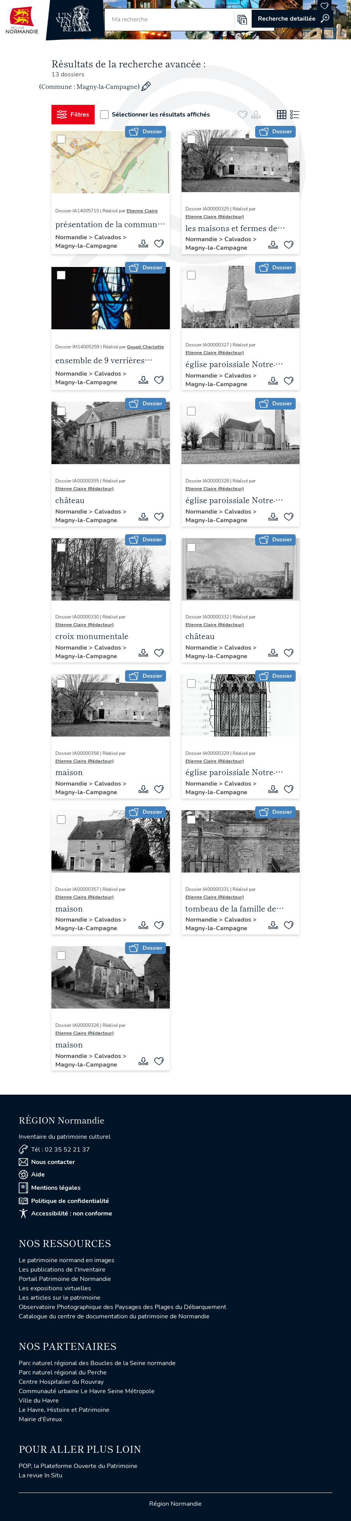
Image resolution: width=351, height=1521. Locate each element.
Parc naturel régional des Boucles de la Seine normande (97, 1363)
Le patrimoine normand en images (67, 1260)
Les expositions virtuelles (55, 1288)
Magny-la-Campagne (86, 246)
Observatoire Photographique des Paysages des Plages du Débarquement (122, 1307)
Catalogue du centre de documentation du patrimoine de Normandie (114, 1316)
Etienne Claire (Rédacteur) (214, 217)
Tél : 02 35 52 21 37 (54, 1149)
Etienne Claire (142, 211)
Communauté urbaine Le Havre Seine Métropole (87, 1391)
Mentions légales (50, 1187)
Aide (32, 1174)
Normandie (72, 237)
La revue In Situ (40, 1475)
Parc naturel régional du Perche (63, 1372)
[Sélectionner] (61, 139)
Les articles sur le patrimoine (60, 1297)
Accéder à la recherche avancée (292, 19)
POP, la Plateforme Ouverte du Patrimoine (78, 1466)
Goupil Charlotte (145, 347)
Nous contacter (47, 1162)
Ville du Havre (39, 1400)
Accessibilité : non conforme (65, 1213)
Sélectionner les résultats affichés (155, 114)
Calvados (108, 237)
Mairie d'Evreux (40, 1419)
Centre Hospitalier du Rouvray (61, 1382)
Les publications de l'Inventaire (62, 1269)
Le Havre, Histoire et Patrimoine (64, 1410)
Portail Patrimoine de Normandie (65, 1279)
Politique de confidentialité (64, 1201)
